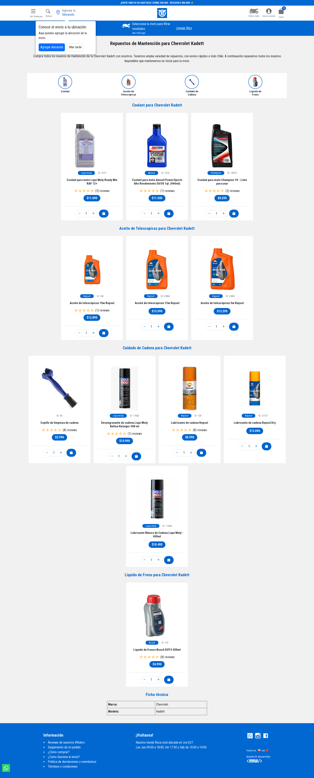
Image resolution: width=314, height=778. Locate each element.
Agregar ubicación (51, 47)
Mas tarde (75, 47)
